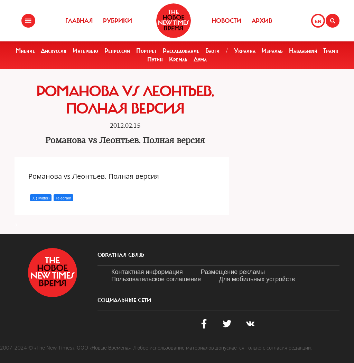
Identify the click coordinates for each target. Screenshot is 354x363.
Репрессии (117, 51)
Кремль (178, 59)
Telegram (63, 198)
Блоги (212, 51)
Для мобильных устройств (257, 279)
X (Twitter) (40, 198)
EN (318, 21)
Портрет (146, 51)
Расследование (181, 51)
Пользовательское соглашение (156, 279)
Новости (226, 20)
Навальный (303, 51)
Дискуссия (53, 51)
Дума (200, 59)
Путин (155, 59)
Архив (262, 20)
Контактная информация (147, 271)
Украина (244, 51)
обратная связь (120, 255)
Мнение (25, 51)
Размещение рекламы (233, 271)
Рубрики (117, 20)
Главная (79, 20)
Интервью (85, 51)
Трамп (330, 51)
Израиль (272, 51)
